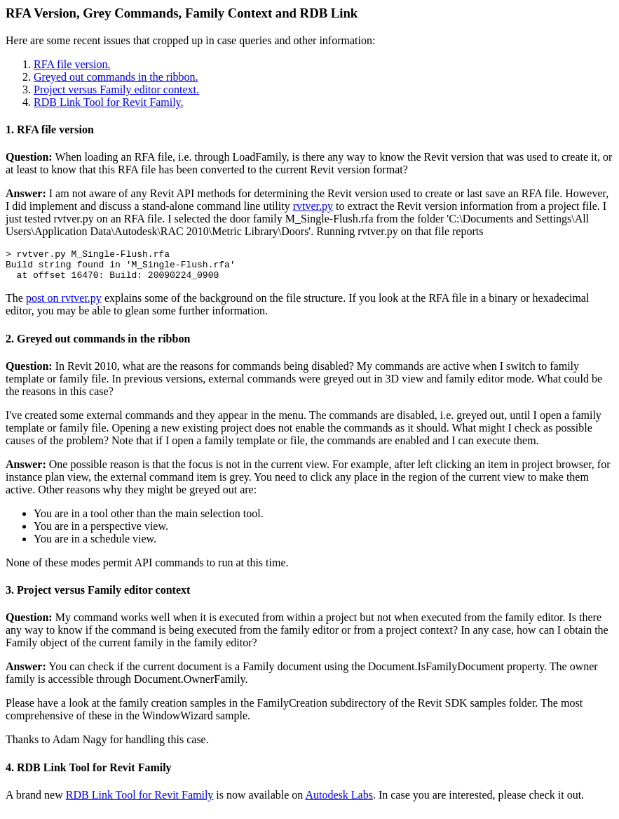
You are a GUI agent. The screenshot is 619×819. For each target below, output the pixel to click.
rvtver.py (313, 206)
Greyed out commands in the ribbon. (116, 77)
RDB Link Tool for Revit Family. (109, 102)
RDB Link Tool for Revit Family (140, 801)
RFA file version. (72, 64)
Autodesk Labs (338, 801)
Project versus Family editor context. (116, 89)
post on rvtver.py (64, 304)
